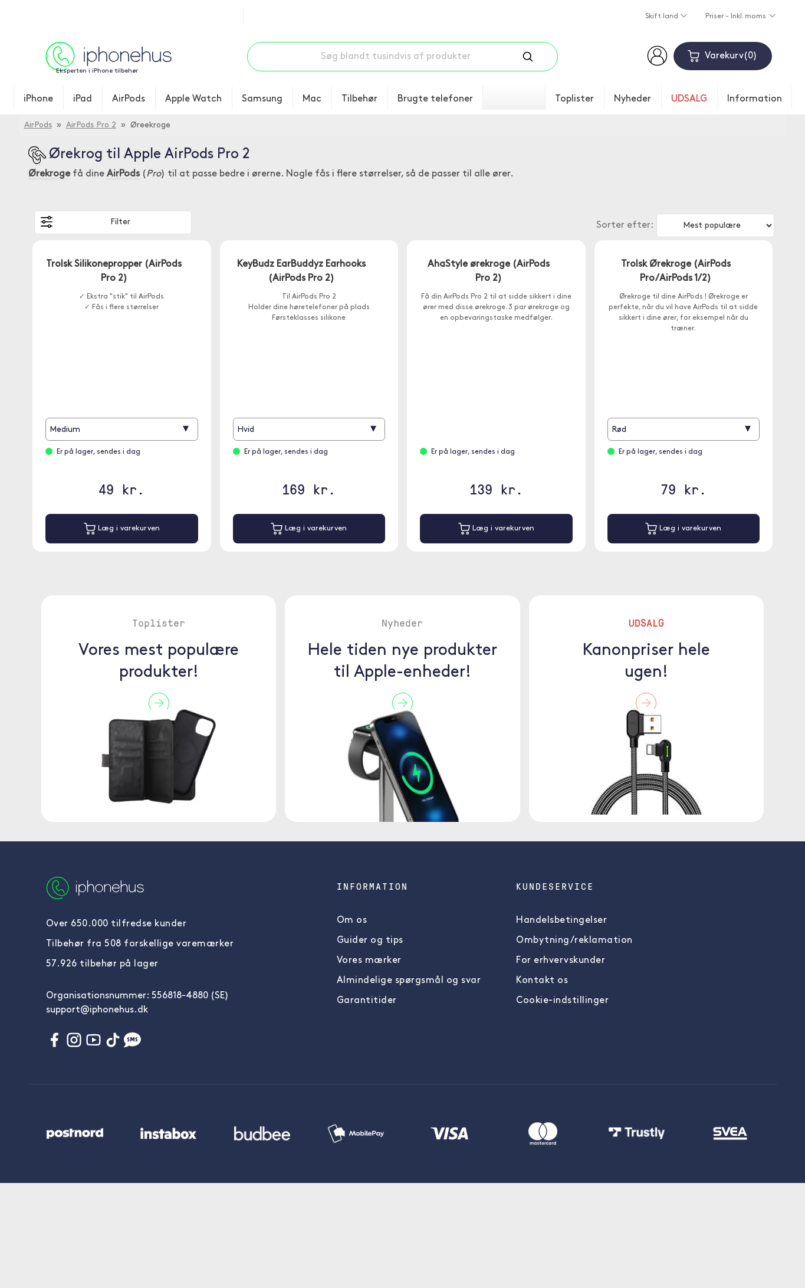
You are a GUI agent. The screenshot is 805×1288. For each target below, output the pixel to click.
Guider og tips (370, 940)
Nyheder (632, 99)
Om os (352, 920)
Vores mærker (369, 960)
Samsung (262, 99)
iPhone (38, 99)
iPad (82, 99)
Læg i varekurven (122, 529)
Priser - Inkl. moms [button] (736, 16)
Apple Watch (193, 99)
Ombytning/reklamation (574, 940)
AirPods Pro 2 (91, 125)
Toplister (574, 99)
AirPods (128, 99)
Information (754, 99)
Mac (312, 99)
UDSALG (689, 99)
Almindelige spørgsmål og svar (409, 980)
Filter (85, 222)
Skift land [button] (662, 16)
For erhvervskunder (560, 960)
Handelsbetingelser (561, 920)
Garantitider (367, 1000)
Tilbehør (359, 99)
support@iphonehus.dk (97, 1010)
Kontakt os (542, 980)
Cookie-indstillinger (562, 1000)
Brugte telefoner (435, 99)
